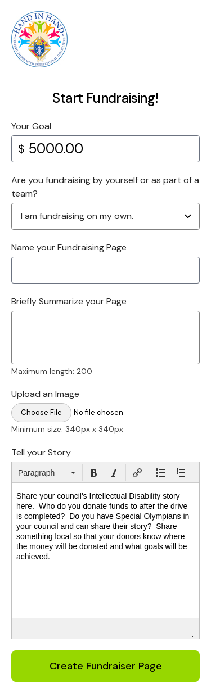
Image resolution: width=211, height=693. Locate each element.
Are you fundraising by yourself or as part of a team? (105, 186)
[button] (46, 472)
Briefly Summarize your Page (69, 301)
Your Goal (31, 126)
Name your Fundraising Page (69, 247)
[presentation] (47, 473)
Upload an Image (45, 394)
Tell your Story (41, 452)
